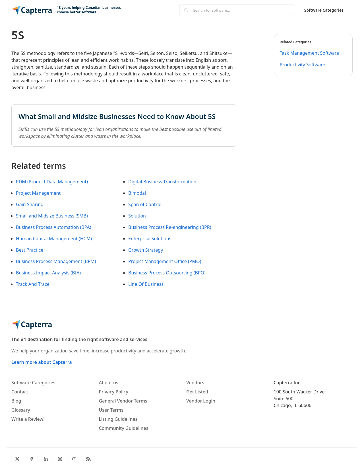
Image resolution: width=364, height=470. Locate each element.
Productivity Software (302, 64)
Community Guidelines (123, 428)
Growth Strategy (145, 250)
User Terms (111, 410)
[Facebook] (32, 459)
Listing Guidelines (118, 419)
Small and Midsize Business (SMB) (52, 216)
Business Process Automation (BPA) (53, 227)
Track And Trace (32, 284)
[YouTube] (74, 459)
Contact (19, 392)
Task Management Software (309, 53)
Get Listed (197, 392)
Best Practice (29, 250)
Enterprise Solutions (149, 238)
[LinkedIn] (46, 459)
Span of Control (145, 204)
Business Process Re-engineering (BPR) (169, 227)
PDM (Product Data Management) (52, 181)
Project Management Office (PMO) (164, 261)
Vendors (195, 382)
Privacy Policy (113, 392)
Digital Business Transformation (162, 181)
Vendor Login (200, 401)
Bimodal (137, 193)
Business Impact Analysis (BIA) (48, 273)
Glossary (20, 410)
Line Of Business (146, 284)
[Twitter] (17, 459)
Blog (16, 401)
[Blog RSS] (88, 459)
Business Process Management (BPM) (56, 261)
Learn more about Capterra (41, 362)
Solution (137, 216)
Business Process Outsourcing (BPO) (167, 273)
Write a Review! (28, 419)
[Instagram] (60, 459)
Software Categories (324, 10)
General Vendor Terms (123, 401)
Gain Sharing (30, 204)
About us (108, 382)
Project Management (38, 193)
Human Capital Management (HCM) (54, 238)
